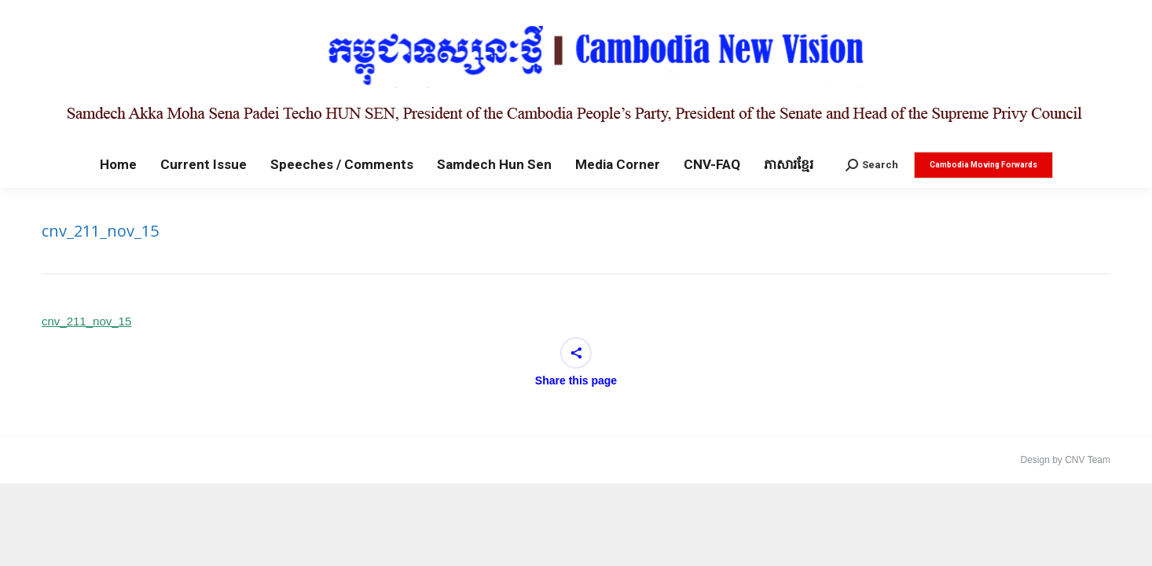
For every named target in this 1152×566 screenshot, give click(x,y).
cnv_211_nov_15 (86, 321)
